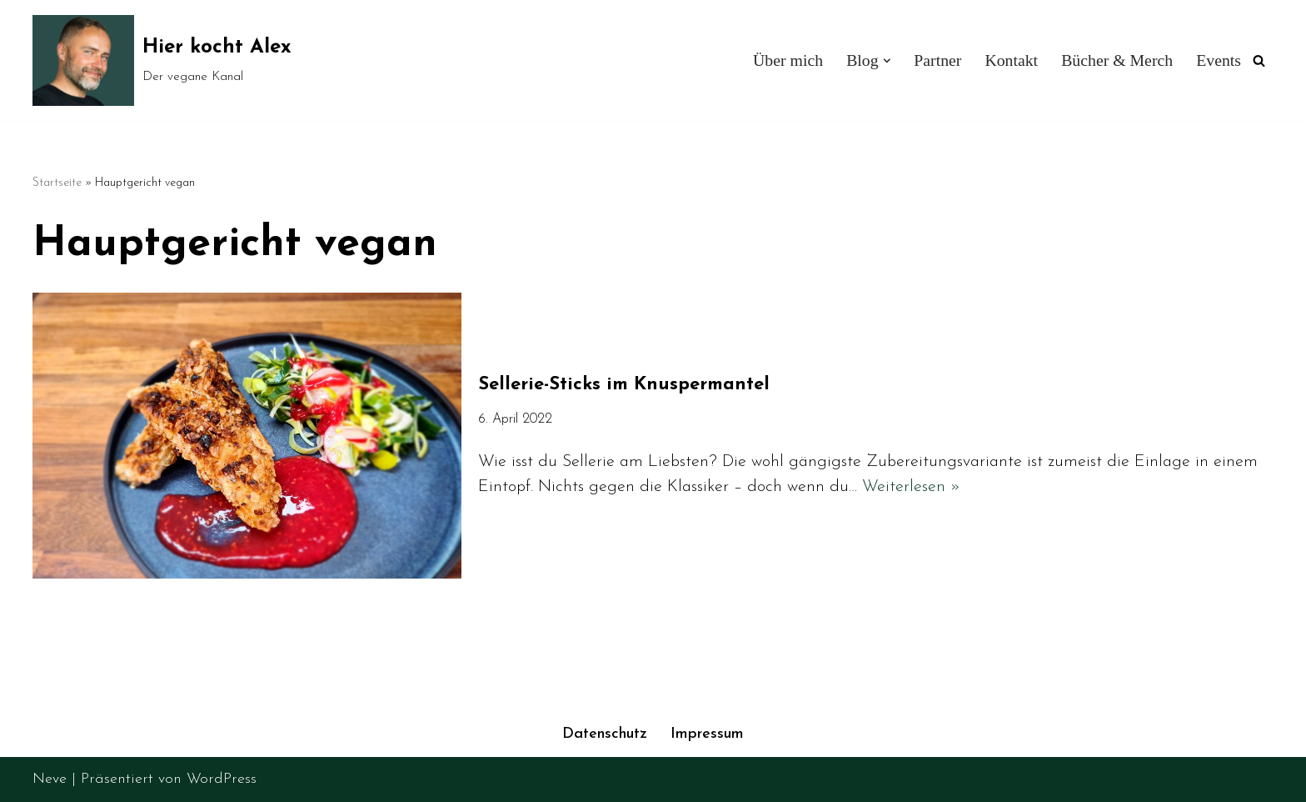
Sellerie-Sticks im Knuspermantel (624, 384)
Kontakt (1011, 60)
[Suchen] (1259, 60)
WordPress (222, 779)
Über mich (788, 60)
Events (1218, 60)
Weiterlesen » (911, 487)
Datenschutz (604, 734)
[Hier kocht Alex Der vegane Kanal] (162, 60)
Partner (937, 60)
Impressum (707, 734)
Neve (49, 779)
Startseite (57, 183)
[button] (886, 61)
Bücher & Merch (1117, 60)
